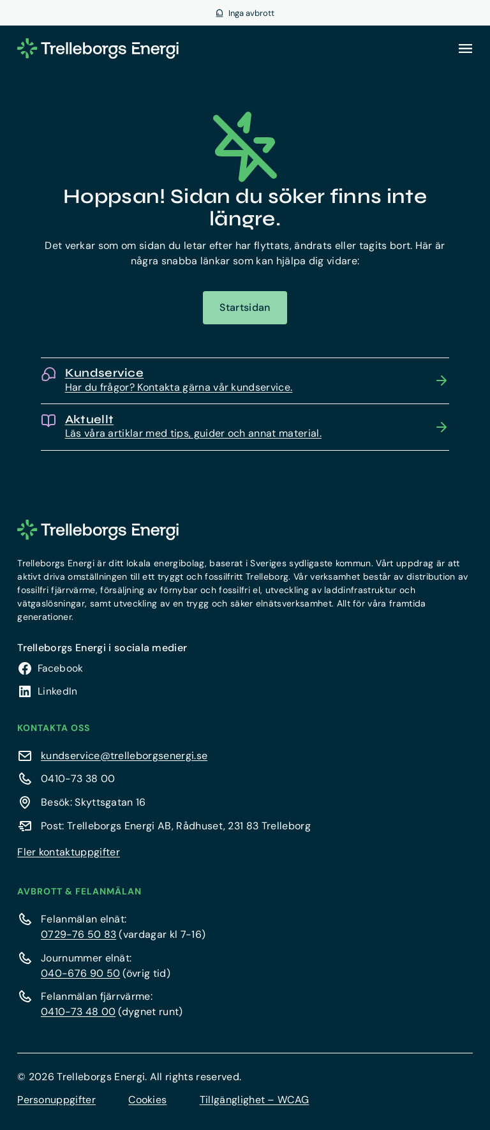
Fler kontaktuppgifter (68, 852)
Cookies (147, 1099)
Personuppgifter (56, 1099)
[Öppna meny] (465, 48)
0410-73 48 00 (78, 1011)
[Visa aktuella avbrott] (245, 13)
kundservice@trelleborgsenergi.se (124, 755)
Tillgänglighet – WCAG (254, 1099)
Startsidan (244, 307)
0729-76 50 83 (78, 934)
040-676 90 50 (80, 973)
